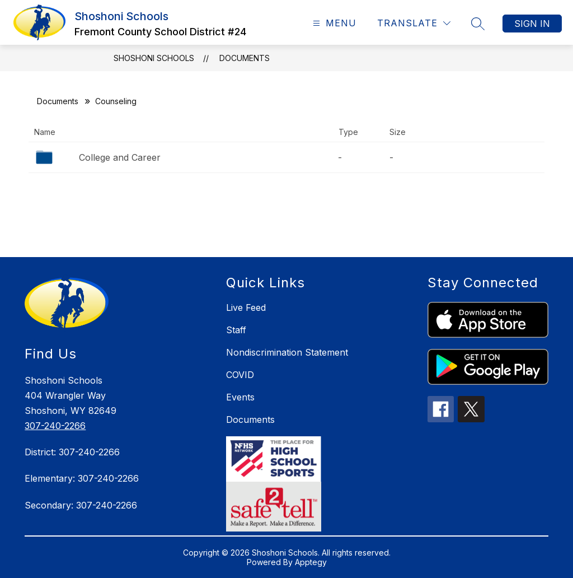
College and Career (120, 157)
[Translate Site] (413, 23)
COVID (240, 374)
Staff (236, 329)
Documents (244, 58)
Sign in (532, 23)
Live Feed (246, 307)
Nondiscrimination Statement (287, 352)
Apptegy (311, 562)
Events (240, 397)
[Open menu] (333, 23)
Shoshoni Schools (154, 58)
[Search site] (478, 23)
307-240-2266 (55, 425)
